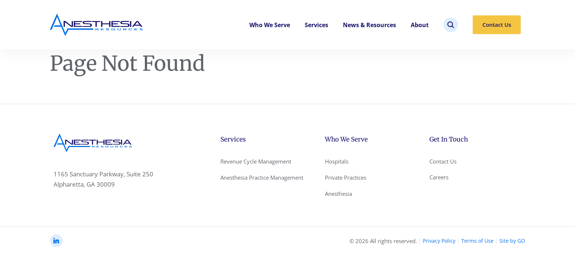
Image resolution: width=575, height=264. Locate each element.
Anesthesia (338, 193)
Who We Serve (269, 25)
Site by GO (512, 240)
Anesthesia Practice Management (261, 177)
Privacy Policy (439, 240)
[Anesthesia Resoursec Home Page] (96, 25)
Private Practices (345, 177)
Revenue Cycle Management (255, 161)
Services (316, 25)
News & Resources (369, 25)
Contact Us (496, 24)
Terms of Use (477, 240)
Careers (438, 177)
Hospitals (336, 161)
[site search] (450, 24)
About (420, 25)
